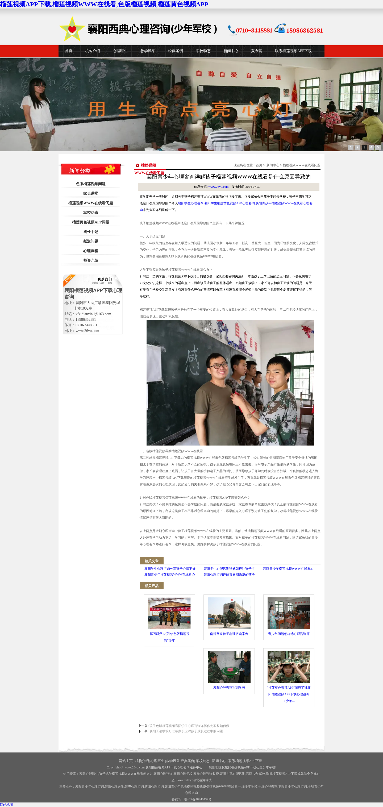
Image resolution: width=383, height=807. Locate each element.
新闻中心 (230, 51)
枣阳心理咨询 (154, 786)
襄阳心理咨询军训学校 (229, 670)
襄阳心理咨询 (163, 774)
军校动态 (203, 51)
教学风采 (147, 51)
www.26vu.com (219, 187)
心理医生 (120, 51)
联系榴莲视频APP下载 (293, 51)
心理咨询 (267, 786)
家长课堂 (90, 193)
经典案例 (175, 51)
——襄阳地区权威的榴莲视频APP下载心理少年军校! (239, 767)
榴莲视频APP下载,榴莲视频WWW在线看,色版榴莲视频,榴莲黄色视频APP (104, 4)
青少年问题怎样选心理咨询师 (289, 616)
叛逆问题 (90, 241)
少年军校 (247, 786)
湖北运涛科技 (202, 780)
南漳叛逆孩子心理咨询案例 (229, 616)
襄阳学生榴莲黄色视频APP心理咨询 (229, 203)
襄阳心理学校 (183, 774)
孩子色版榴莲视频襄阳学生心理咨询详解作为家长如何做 (189, 726)
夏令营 (256, 51)
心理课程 (90, 251)
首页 (68, 51)
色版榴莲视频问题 (91, 184)
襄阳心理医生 (88, 774)
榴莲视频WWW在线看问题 (90, 203)
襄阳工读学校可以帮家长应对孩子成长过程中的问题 (186, 731)
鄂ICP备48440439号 (198, 799)
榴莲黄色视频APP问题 (90, 222)
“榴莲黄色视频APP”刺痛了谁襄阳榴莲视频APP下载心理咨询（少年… (289, 677)
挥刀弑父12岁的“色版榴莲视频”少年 (169, 619)
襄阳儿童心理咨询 (232, 774)
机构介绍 (92, 51)
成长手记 (90, 232)
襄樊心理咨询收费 (206, 774)
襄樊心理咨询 (134, 786)
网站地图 (6, 804)
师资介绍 (90, 261)
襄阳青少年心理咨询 (89, 786)
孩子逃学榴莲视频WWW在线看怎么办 (126, 774)
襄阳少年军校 (255, 774)
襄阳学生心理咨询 (190, 203)
